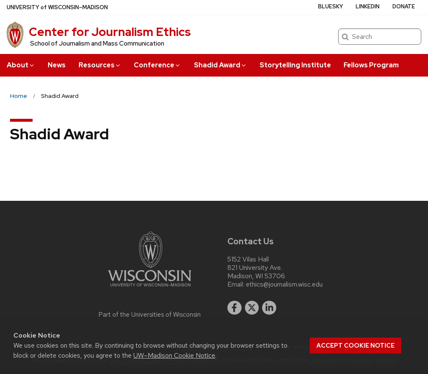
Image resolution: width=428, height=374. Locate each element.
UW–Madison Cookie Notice (174, 355)
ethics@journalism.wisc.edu (284, 284)
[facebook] (234, 308)
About (21, 65)
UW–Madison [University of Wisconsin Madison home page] (57, 7)
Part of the (150, 314)
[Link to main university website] (149, 288)
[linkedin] (269, 308)
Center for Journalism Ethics (110, 32)
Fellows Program (371, 65)
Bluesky (330, 6)
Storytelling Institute (295, 65)
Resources (100, 65)
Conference (157, 65)
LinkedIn (368, 6)
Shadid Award (220, 65)
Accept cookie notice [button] (355, 345)
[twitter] (252, 308)
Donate (403, 6)
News (57, 65)
